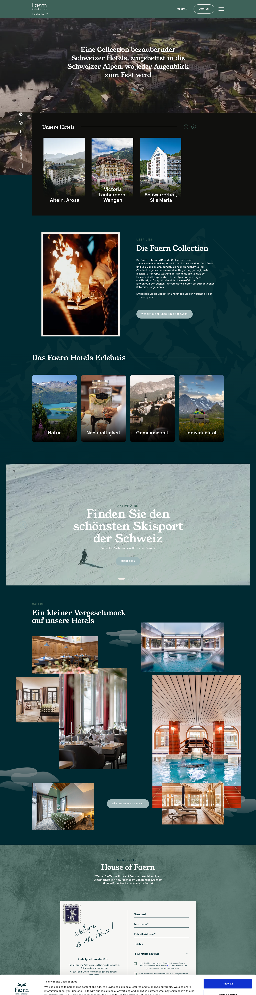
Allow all (228, 963)
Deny (228, 986)
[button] (40, 14)
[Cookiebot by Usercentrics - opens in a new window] (22, 988)
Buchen (204, 8)
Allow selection (227, 975)
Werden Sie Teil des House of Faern (164, 314)
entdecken (128, 561)
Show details (177, 986)
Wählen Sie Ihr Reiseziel (128, 812)
